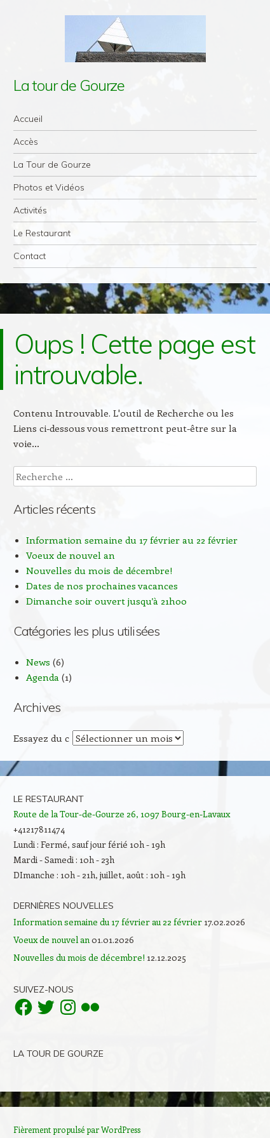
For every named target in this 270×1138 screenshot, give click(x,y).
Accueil (28, 118)
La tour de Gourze (69, 85)
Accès (25, 141)
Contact (29, 256)
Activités (30, 210)
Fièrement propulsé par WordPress (76, 1129)
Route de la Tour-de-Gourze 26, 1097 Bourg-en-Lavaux (121, 814)
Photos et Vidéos (48, 187)
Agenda (42, 677)
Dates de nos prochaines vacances (102, 585)
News (38, 661)
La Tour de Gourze (52, 164)
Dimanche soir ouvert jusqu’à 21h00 (106, 600)
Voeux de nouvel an (70, 555)
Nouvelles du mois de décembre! (99, 570)
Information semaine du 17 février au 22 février (132, 539)
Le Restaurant (42, 233)
